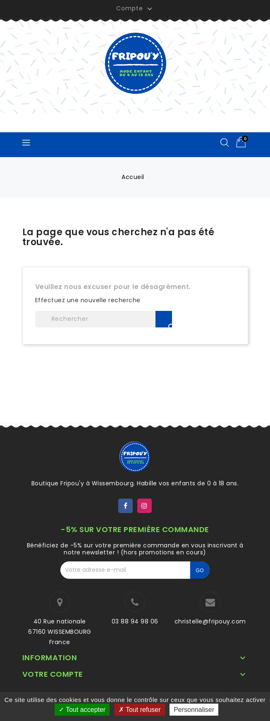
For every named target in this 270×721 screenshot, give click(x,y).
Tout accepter (82, 709)
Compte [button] (135, 8)
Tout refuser (140, 709)
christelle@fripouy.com (210, 621)
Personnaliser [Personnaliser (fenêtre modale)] (194, 709)
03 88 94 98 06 (135, 621)
